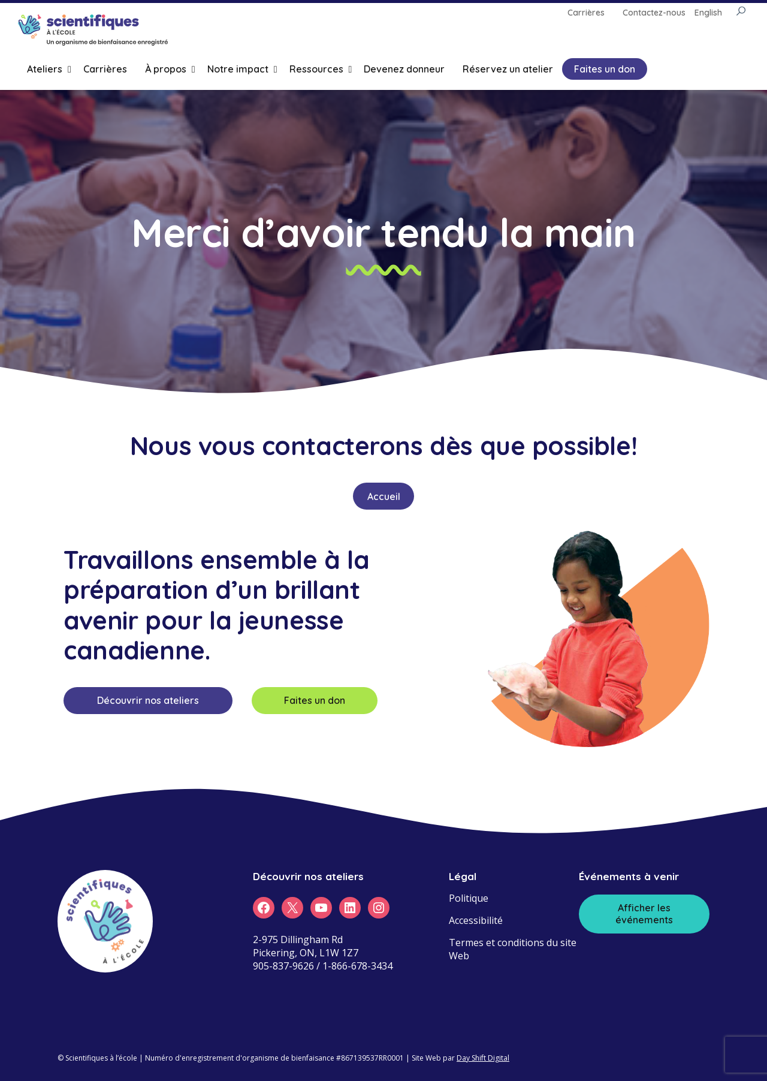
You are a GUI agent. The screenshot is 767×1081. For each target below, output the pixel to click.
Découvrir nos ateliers (148, 700)
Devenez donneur (404, 69)
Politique (468, 898)
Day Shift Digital (483, 1058)
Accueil (383, 496)
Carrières (105, 69)
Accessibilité (476, 920)
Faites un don (604, 69)
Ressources (316, 69)
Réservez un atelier (508, 69)
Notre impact (237, 69)
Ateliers (44, 69)
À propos (165, 69)
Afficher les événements (644, 914)
